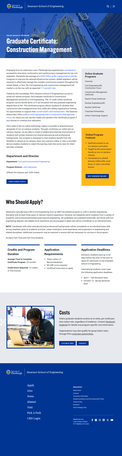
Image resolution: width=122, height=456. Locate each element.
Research (76, 405)
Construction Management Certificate (96, 93)
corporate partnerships (82, 333)
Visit (30, 407)
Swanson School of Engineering (45, 6)
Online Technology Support (96, 115)
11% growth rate (48, 88)
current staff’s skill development (50, 111)
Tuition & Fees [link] (67, 343)
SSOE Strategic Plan (80, 407)
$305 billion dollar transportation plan (57, 76)
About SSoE (77, 390)
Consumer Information (80, 396)
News (30, 396)
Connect (76, 393)
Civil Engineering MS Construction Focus (93, 86)
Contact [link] (82, 343)
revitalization (70, 70)
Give (30, 390)
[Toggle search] (108, 6)
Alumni (31, 401)
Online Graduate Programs (94, 75)
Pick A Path (34, 412)
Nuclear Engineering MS (95, 103)
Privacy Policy (77, 402)
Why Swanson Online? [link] (97, 176)
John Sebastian (30, 167)
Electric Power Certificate (95, 98)
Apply (30, 385)
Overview (89, 81)
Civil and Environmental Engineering (34, 161)
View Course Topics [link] (17, 182)
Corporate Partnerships (94, 111)
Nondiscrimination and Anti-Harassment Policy (83, 399)
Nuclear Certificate (92, 107)
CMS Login (33, 418)
